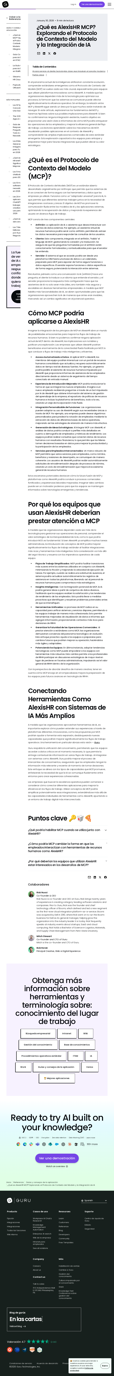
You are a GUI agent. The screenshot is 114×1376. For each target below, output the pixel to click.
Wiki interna (12, 1234)
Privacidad (67, 1363)
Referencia (18, 1182)
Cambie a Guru (66, 1270)
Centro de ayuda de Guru (94, 1219)
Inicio (8, 1182)
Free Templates (66, 1242)
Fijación (10, 1218)
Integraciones (13, 1222)
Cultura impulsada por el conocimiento (69, 1281)
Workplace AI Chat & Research (42, 1219)
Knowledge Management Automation (39, 1227)
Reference (64, 1226)
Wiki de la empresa (42, 1237)
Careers (36, 1266)
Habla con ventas (19, 296)
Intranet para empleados (39, 1243)
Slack (61, 1287)
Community (64, 1238)
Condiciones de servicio (20, 1363)
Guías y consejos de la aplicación (42, 1182)
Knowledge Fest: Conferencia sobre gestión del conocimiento (67, 1294)
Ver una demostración (92, 4)
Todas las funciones (16, 1230)
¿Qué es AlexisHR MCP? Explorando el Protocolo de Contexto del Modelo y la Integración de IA (51, 1185)
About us (37, 1270)
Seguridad (89, 1229)
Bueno (105, 1365)
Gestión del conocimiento (65, 1275)
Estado (88, 1225)
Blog (61, 1230)
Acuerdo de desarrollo (47, 1363)
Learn (61, 1218)
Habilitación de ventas (69, 1266)
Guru (97, 742)
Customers (64, 1222)
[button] (109, 4)
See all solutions (40, 1248)
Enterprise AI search (42, 1234)
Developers (64, 1234)
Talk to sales (38, 1284)
